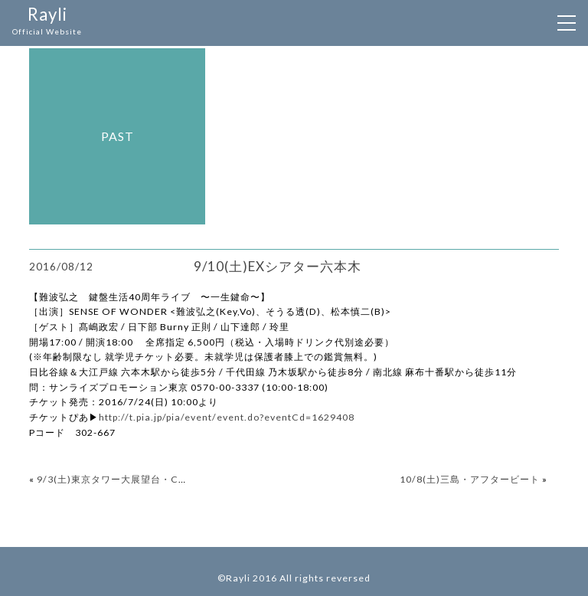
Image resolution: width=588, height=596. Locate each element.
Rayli (47, 22)
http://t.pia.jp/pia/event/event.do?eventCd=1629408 (226, 417)
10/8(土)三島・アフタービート (470, 479)
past (117, 136)
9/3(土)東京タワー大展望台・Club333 (124, 479)
